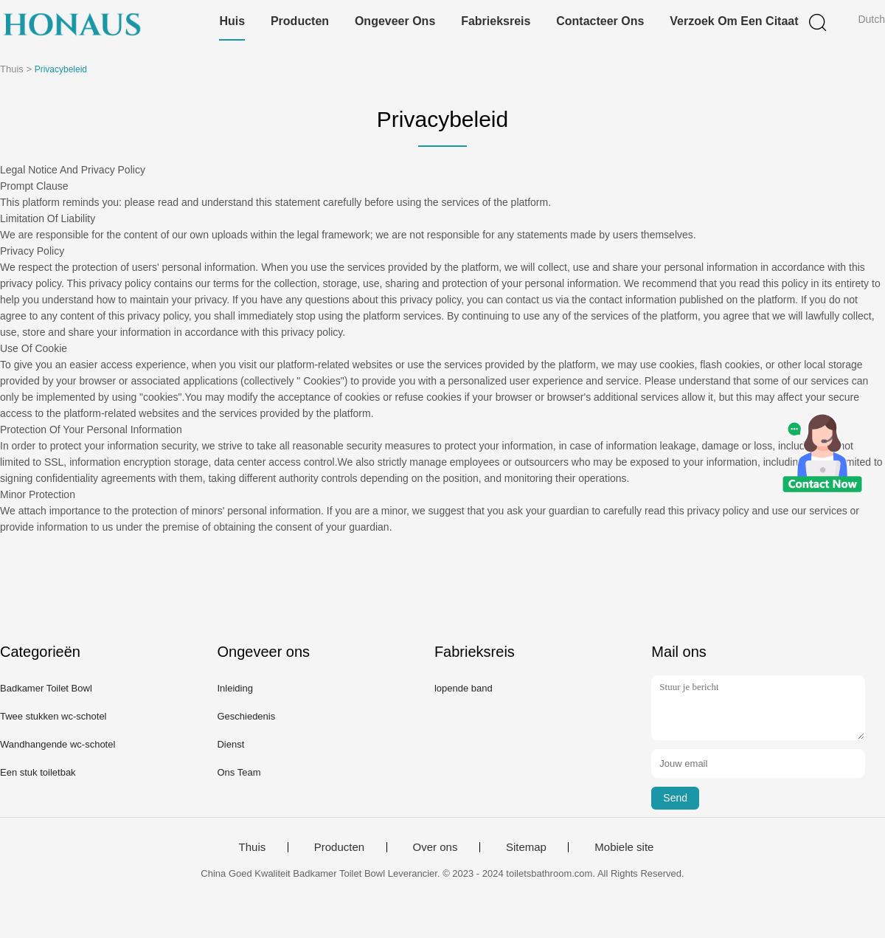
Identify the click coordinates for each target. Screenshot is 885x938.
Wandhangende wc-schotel (57, 744)
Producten (300, 21)
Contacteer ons (600, 21)
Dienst (230, 744)
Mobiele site (623, 847)
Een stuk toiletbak (38, 772)
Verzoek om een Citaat (734, 21)
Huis (232, 21)
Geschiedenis (246, 716)
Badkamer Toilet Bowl (46, 688)
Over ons (435, 847)
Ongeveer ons (395, 21)
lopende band (463, 688)
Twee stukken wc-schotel (53, 716)
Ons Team (238, 772)
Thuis (252, 847)
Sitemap (526, 847)
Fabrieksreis (495, 21)
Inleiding (234, 688)
